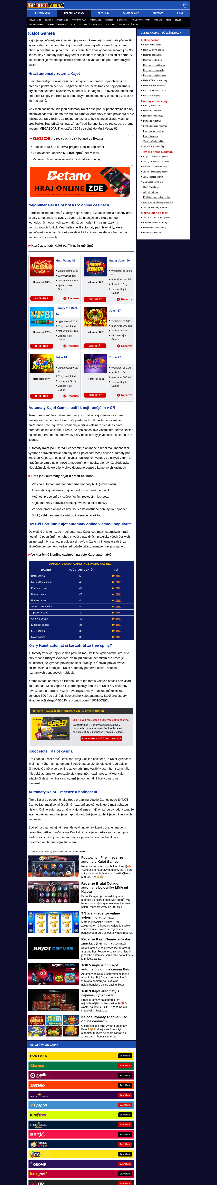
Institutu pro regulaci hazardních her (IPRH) (93, 1148)
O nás (29, 1179)
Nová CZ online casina (153, 226)
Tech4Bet (109, 20)
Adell (168, 20)
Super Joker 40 (119, 260)
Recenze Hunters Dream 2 (155, 267)
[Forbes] (175, 111)
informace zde (86, 1162)
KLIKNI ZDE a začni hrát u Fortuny (101, 738)
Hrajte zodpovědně (36, 1158)
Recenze (73, 298)
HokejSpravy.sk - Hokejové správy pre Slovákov (107, 1119)
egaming (49, 20)
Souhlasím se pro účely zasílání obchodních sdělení (73, 1065)
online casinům (51, 430)
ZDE (118, 575)
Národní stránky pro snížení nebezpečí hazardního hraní (148, 1172)
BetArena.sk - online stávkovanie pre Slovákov (55, 1124)
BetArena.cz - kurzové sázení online (51, 1093)
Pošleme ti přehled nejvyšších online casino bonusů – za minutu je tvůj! (78, 1052)
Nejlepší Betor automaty (154, 262)
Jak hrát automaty (151, 368)
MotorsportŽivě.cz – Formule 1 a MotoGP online (56, 1119)
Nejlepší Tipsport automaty (155, 256)
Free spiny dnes (150, 312)
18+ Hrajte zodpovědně (135, 1179)
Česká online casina (152, 221)
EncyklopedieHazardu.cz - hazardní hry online (106, 1093)
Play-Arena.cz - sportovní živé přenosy (103, 1124)
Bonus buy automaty (141, 20)
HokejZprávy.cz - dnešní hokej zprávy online (54, 1108)
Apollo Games (35, 20)
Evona (72, 24)
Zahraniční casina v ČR (153, 358)
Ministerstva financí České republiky (149, 1144)
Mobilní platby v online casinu (156, 373)
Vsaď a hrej (96, 24)
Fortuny (53, 690)
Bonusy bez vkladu (151, 282)
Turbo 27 (115, 357)
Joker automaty (36, 24)
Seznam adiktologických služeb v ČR (91, 1172)
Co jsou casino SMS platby (155, 333)
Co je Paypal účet (151, 363)
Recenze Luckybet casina (154, 251)
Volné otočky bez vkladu (154, 317)
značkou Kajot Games (43, 457)
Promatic (158, 20)
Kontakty (40, 1179)
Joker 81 (61, 357)
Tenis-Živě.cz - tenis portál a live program (53, 1114)
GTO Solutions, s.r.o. (161, 1179)
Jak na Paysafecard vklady (155, 348)
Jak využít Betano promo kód (156, 338)
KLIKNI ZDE (41, 138)
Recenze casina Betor (153, 231)
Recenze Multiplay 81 (153, 272)
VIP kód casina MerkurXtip (155, 343)
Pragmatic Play (79, 20)
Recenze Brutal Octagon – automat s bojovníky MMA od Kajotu (104, 887)
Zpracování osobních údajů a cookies (105, 1179)
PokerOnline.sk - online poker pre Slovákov (105, 1134)
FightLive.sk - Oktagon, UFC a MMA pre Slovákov (57, 1129)
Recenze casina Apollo (153, 246)
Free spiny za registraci (153, 307)
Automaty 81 (124, 24)
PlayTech (83, 24)
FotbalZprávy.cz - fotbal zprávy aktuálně (53, 1103)
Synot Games (95, 20)
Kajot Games (62, 20)
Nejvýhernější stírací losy (154, 404)
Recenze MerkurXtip (152, 236)
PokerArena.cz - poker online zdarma (102, 1108)
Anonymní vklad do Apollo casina (158, 378)
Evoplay (50, 24)
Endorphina (122, 20)
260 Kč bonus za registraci (155, 302)
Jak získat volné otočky (153, 322)
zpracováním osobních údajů (62, 1065)
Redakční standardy (56, 1179)
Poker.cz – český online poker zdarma (103, 1114)
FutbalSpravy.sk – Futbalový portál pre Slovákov (56, 1134)
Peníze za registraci (152, 297)
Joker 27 (115, 310)
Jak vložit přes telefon (153, 353)
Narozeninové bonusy (153, 292)
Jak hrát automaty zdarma (155, 383)
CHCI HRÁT (41, 298)
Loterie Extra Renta (152, 409)
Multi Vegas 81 (65, 260)
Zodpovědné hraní (150, 1148)
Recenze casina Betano (154, 241)
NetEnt (136, 24)
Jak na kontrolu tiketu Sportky (156, 393)
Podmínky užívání (76, 1179)
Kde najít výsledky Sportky (155, 399)
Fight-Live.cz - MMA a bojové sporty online (54, 1098)
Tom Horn (110, 24)
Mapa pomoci (116, 1172)
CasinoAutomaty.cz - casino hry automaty (104, 1103)
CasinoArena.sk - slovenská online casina (104, 1129)
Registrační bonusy (152, 287)
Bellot (178, 20)
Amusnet (62, 24)
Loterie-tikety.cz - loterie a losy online (102, 1098)
